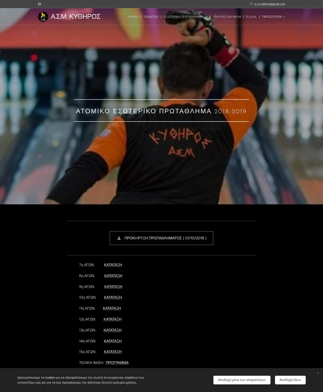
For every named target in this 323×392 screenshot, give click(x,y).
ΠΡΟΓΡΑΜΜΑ (117, 362)
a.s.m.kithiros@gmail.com (269, 4)
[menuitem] (134, 17)
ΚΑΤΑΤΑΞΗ (113, 265)
